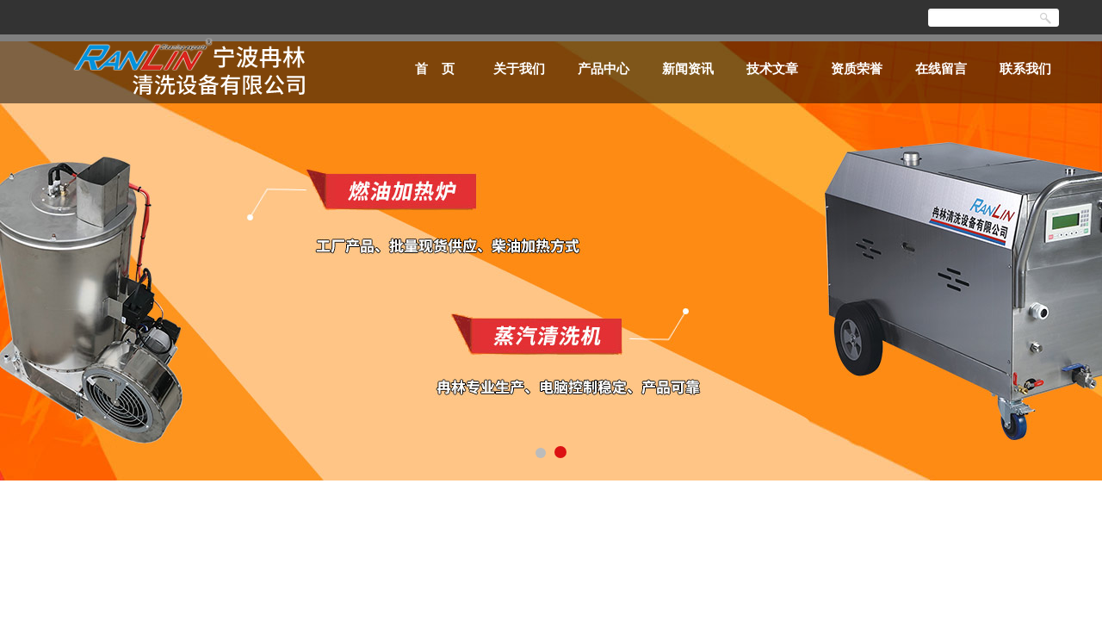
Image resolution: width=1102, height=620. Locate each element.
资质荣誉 (856, 68)
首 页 (435, 68)
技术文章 (772, 68)
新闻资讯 (688, 68)
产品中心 (603, 68)
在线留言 (941, 68)
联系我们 (1025, 68)
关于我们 (519, 68)
